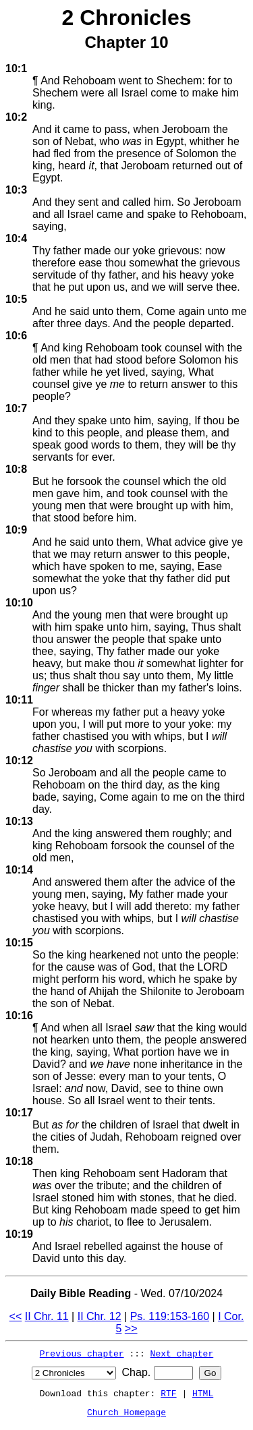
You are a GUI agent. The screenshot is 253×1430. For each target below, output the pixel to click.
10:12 (19, 760)
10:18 (19, 1161)
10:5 (16, 299)
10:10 (19, 602)
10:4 (16, 238)
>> (131, 1328)
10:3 (16, 190)
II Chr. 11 (47, 1316)
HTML (202, 1393)
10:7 (16, 408)
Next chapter (182, 1353)
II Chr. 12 (99, 1316)
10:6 (16, 335)
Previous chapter (82, 1353)
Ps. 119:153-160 (169, 1316)
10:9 (16, 530)
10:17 (19, 1112)
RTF (168, 1393)
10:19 (19, 1234)
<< (15, 1316)
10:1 (16, 68)
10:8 (16, 469)
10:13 (19, 821)
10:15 (19, 942)
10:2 (16, 117)
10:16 (19, 1015)
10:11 (19, 700)
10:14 (19, 870)
